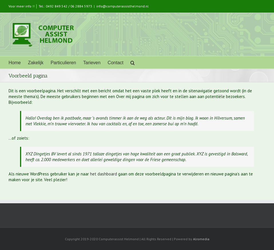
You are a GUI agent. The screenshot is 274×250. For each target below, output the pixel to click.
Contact (115, 62)
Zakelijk (35, 62)
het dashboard (103, 174)
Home (15, 62)
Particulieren (63, 62)
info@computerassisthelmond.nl (122, 6)
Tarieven (91, 62)
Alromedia (201, 239)
